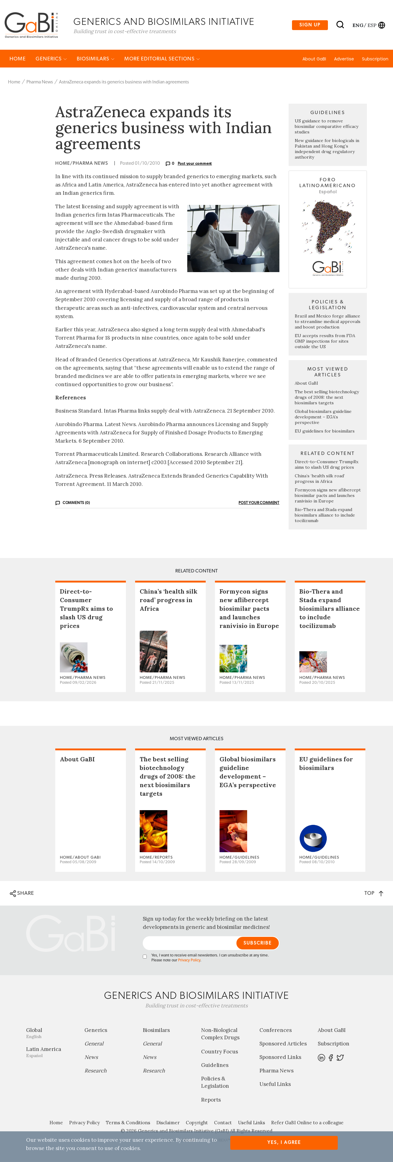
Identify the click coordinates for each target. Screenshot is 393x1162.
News (91, 1058)
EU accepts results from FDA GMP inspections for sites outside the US (325, 342)
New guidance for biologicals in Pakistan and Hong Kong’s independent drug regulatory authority (327, 150)
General (93, 1045)
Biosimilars (96, 60)
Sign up (310, 25)
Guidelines (214, 1066)
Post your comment (195, 165)
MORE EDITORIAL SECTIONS (162, 60)
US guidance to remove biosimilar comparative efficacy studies (326, 128)
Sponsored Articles (283, 1045)
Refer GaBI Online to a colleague (307, 1124)
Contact (223, 1124)
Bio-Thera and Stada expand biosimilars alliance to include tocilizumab (325, 516)
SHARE (22, 895)
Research (95, 1072)
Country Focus (219, 1053)
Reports (211, 1101)
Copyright (197, 1124)
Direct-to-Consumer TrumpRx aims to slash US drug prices (326, 465)
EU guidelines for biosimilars (325, 432)
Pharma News (39, 83)
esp (372, 25)
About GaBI (314, 60)
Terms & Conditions (128, 1124)
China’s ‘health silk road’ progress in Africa (320, 480)
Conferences (275, 1031)
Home (18, 60)
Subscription (375, 60)
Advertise (344, 60)
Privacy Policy (189, 962)
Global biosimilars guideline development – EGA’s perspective (323, 418)
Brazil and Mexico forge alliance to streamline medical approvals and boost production (327, 323)
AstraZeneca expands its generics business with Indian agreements (124, 83)
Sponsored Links (280, 1058)
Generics (51, 60)
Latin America (50, 1053)
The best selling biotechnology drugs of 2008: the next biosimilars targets (327, 399)
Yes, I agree (284, 1142)
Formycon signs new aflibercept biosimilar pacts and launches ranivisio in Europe (328, 497)
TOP (373, 894)
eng (357, 25)
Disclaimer (168, 1124)
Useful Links (275, 1085)
